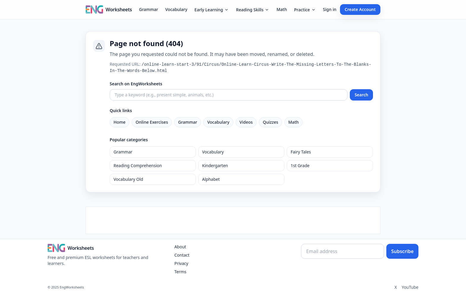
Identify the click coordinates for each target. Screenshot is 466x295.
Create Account (360, 9)
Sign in (329, 9)
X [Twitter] (395, 287)
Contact (182, 255)
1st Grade (300, 165)
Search (361, 95)
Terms (180, 271)
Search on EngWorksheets (136, 84)
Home (119, 122)
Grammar (148, 9)
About (180, 247)
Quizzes (270, 122)
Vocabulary (176, 9)
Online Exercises (152, 122)
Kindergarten (215, 165)
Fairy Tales (301, 152)
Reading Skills (252, 9)
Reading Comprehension (138, 165)
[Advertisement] (233, 220)
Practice (305, 9)
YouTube (410, 287)
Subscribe (402, 251)
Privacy (181, 263)
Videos (246, 122)
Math (281, 9)
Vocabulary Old (128, 179)
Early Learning (211, 9)
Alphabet (211, 179)
